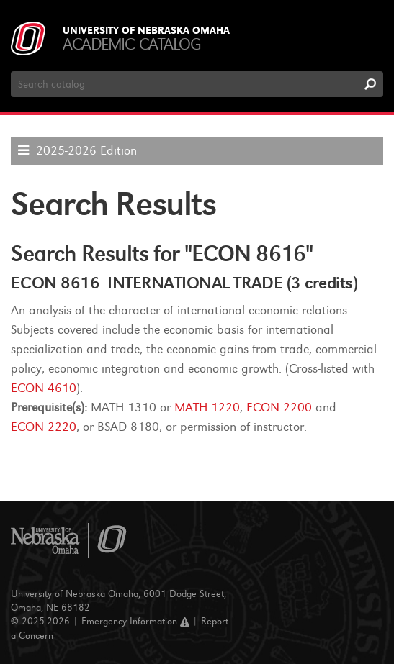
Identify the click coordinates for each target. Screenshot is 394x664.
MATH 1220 (207, 407)
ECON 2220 (43, 427)
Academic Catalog (131, 44)
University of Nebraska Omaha (146, 30)
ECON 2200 (279, 407)
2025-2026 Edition (86, 150)
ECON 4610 (43, 388)
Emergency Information (135, 621)
